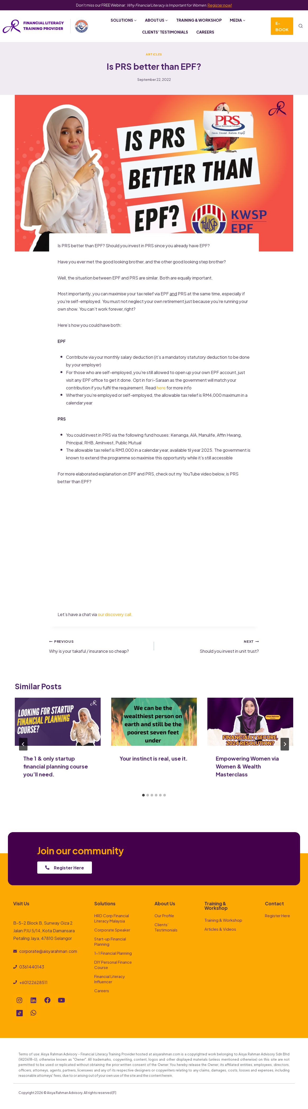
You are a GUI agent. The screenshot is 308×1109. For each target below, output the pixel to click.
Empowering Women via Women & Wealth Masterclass (247, 766)
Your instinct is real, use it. (154, 758)
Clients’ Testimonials (165, 32)
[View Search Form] (300, 26)
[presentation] (58, 722)
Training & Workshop (199, 20)
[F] (114, 1092)
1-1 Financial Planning (113, 952)
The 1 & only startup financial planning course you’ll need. (55, 766)
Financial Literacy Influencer (109, 979)
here (161, 387)
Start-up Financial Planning (110, 941)
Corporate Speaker (112, 929)
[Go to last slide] (23, 744)
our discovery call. (115, 614)
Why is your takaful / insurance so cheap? (99, 645)
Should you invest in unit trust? (208, 645)
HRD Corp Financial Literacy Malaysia (111, 918)
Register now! (220, 5)
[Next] (285, 744)
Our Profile (164, 915)
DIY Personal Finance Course (113, 964)
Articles (154, 54)
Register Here (277, 915)
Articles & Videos (220, 928)
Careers (205, 32)
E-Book (282, 26)
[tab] (143, 795)
